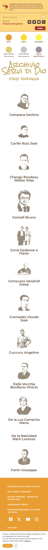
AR (15, 17)
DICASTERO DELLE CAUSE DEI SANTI (23, 486)
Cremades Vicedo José (24, 318)
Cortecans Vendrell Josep (24, 282)
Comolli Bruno (24, 217)
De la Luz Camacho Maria (24, 421)
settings (27, 541)
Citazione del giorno (13, 24)
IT (3, 17)
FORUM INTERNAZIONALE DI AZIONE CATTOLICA (23, 511)
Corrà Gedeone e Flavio (24, 251)
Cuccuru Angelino (24, 352)
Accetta (7, 546)
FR (10, 17)
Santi (9, 42)
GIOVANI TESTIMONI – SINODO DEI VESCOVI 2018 (22, 498)
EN (6, 17)
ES (13, 17)
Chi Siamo (12, 528)
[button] (43, 16)
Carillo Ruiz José (24, 143)
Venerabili (39, 42)
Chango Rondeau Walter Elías (24, 178)
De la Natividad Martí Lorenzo (24, 437)
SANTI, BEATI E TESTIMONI (19, 492)
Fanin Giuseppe (24, 470)
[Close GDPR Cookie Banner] (16, 546)
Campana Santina (24, 115)
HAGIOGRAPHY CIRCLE (17, 504)
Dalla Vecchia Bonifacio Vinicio (24, 385)
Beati (24, 42)
